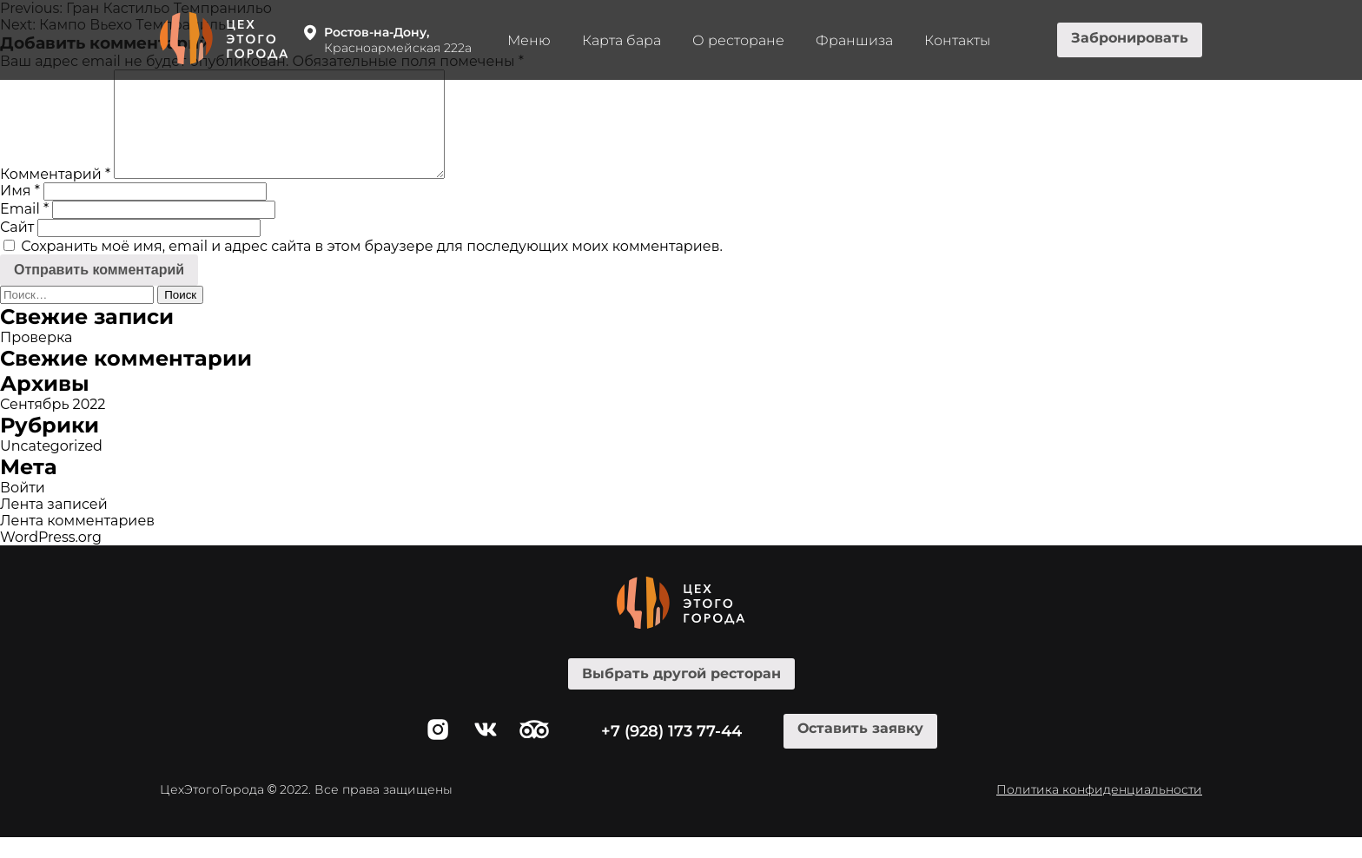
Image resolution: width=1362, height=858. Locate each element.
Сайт (17, 248)
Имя (20, 211)
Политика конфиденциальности (1099, 810)
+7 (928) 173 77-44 (671, 752)
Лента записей (54, 525)
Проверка (36, 358)
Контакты (957, 40)
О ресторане (738, 40)
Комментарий (55, 195)
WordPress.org (51, 558)
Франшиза (854, 40)
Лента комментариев (77, 541)
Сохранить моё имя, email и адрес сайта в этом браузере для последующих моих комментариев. (372, 267)
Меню (529, 40)
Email (24, 229)
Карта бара (621, 40)
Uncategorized (51, 467)
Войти (22, 508)
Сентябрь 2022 (52, 425)
